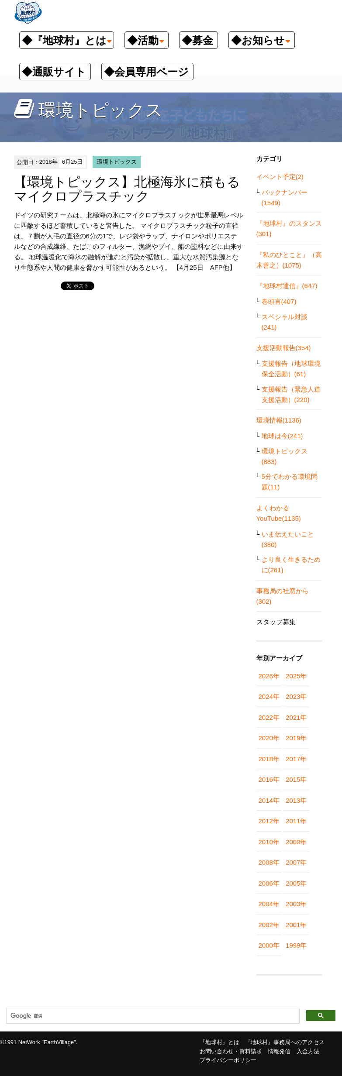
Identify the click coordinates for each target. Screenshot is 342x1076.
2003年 (296, 904)
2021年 (296, 717)
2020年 (269, 738)
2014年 (269, 800)
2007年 (296, 862)
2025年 (296, 676)
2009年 (296, 842)
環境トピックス (117, 161)
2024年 (269, 696)
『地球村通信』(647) (287, 285)
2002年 (269, 924)
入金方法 (308, 1051)
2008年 (269, 862)
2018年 (269, 759)
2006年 (269, 883)
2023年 (296, 696)
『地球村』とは (219, 1042)
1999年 (296, 945)
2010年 (269, 842)
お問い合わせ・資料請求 (231, 1051)
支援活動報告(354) (283, 347)
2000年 (269, 945)
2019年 (296, 738)
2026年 (269, 676)
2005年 (296, 883)
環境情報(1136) (278, 420)
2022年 (269, 717)
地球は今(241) (282, 436)
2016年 (269, 779)
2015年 (296, 779)
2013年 (296, 800)
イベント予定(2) (280, 176)
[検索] (152, 1016)
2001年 (296, 924)
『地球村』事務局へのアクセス (285, 1042)
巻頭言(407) (279, 301)
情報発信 (279, 1051)
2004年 (269, 904)
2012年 (269, 821)
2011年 (296, 821)
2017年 (296, 759)
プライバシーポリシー (228, 1060)
